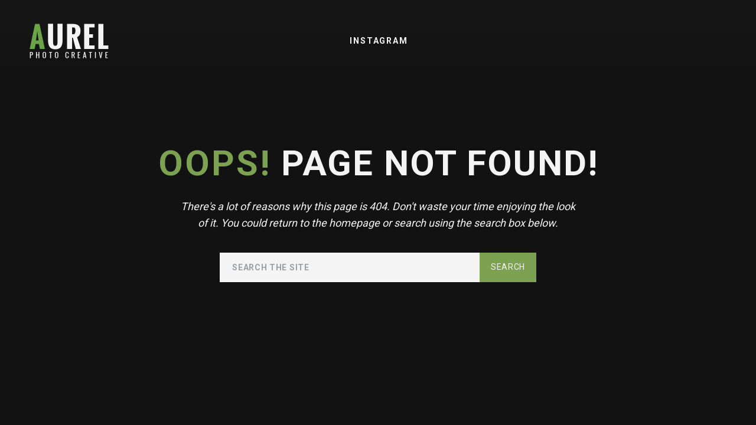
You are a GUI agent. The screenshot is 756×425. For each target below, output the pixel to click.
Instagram (379, 40)
